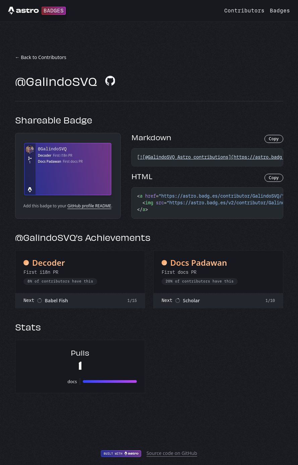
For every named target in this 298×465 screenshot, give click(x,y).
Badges (280, 10)
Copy (274, 139)
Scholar (191, 300)
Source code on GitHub (171, 453)
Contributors (244, 10)
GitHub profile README (89, 206)
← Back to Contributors (40, 57)
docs (72, 381)
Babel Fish (56, 300)
